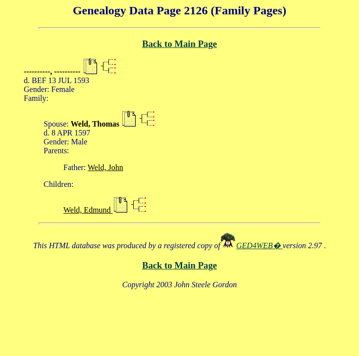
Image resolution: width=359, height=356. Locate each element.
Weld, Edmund (88, 210)
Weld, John (105, 167)
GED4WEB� (259, 245)
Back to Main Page (179, 44)
